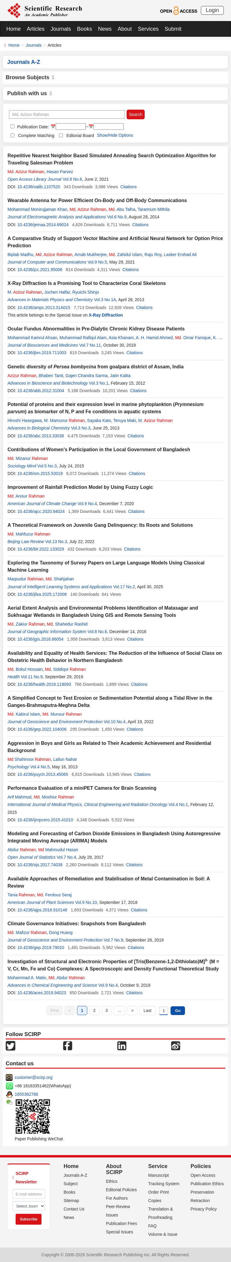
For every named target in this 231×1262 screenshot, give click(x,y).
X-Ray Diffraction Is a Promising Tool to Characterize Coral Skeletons (87, 283)
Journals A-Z (76, 1175)
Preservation (202, 1192)
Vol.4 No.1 (178, 804)
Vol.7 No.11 (90, 345)
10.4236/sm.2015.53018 (40, 473)
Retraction (200, 1200)
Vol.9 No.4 (87, 503)
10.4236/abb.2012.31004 (40, 390)
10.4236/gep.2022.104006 (42, 729)
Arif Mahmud (19, 797)
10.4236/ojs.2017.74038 (40, 864)
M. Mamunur (64, 420)
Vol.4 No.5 (40, 766)
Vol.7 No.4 (66, 857)
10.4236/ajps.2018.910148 (42, 909)
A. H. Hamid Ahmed (154, 337)
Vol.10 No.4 (114, 721)
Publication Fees (121, 1223)
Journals (61, 29)
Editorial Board (80, 135)
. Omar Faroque (193, 337)
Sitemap (71, 1200)
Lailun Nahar (65, 759)
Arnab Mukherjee (91, 254)
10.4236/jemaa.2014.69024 (43, 224)
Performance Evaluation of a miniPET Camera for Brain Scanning (82, 788)
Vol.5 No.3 (47, 466)
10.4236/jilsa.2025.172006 (42, 594)
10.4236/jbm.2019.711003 (41, 352)
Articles (36, 29)
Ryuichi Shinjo (85, 292)
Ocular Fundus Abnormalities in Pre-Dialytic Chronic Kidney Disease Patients (96, 328)
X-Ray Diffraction (106, 315)
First (55, 1010)
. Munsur (62, 714)
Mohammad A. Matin (27, 977)
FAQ (152, 1225)
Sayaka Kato (99, 420)
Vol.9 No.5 (97, 262)
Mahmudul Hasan (58, 849)
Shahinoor (29, 759)
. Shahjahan (60, 578)
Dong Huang (61, 932)
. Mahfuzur (29, 534)
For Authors (117, 1198)
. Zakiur (26, 624)
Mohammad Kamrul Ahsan (32, 337)
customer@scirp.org (33, 1077)
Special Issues (119, 1231)
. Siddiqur (65, 669)
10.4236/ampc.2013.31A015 (43, 307)
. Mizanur (28, 458)
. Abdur (66, 977)
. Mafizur (27, 932)
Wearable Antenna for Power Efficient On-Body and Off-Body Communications (97, 200)
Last (147, 1010)
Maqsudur (25, 578)
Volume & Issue (162, 1234)
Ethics (111, 1181)
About (125, 29)
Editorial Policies (121, 1189)
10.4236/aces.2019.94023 (41, 992)
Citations (128, 186)
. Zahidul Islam (125, 254)
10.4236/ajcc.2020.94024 (41, 511)
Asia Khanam (121, 337)
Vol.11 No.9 (31, 676)
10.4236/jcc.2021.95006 (39, 269)
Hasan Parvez (60, 171)
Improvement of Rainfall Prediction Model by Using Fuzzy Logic (80, 487)
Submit (173, 29)
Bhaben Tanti (51, 375)
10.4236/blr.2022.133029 (40, 549)
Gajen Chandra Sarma (87, 375)
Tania (21, 894)
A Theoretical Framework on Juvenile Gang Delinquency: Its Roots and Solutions (100, 525)
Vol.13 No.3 (56, 541)
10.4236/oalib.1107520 (38, 186)
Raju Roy (153, 254)
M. (25, 292)
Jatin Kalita (120, 375)
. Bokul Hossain (25, 669)
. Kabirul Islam (24, 714)
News (105, 29)
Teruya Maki (124, 420)
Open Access (202, 1175)
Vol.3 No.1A (105, 299)
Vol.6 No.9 (117, 216)
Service (158, 1166)
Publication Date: (32, 126)
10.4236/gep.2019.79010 (40, 947)
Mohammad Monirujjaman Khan (37, 209)
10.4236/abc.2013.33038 (40, 435)
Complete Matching (36, 135)
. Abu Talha (122, 209)
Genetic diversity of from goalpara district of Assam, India (95, 366)
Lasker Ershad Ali (180, 254)
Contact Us (74, 1209)
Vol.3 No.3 (81, 428)
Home (13, 29)
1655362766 (26, 1094)
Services (148, 29)
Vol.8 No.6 (72, 179)
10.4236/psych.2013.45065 (42, 774)
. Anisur (26, 496)
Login (212, 10)
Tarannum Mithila (153, 209)
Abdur (22, 849)
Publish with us (29, 93)
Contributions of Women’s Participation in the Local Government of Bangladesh (99, 449)
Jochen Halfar (57, 292)
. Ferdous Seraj (54, 894)
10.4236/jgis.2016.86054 (40, 639)
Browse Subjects (30, 77)
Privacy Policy (203, 1209)
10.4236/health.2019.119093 (44, 684)
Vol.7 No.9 (113, 940)
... (119, 1010)
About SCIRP (114, 1169)
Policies (200, 1166)
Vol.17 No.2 (124, 586)
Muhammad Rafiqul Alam (83, 337)
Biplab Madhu (20, 254)
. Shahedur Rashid (67, 624)
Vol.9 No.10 (86, 902)
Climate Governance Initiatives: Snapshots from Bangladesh (77, 923)
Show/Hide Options (115, 135)
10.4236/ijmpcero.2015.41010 (45, 819)
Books (84, 29)
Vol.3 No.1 (99, 383)
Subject (71, 1183)
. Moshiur (54, 797)
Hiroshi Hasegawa (25, 420)
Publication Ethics (207, 1183)
